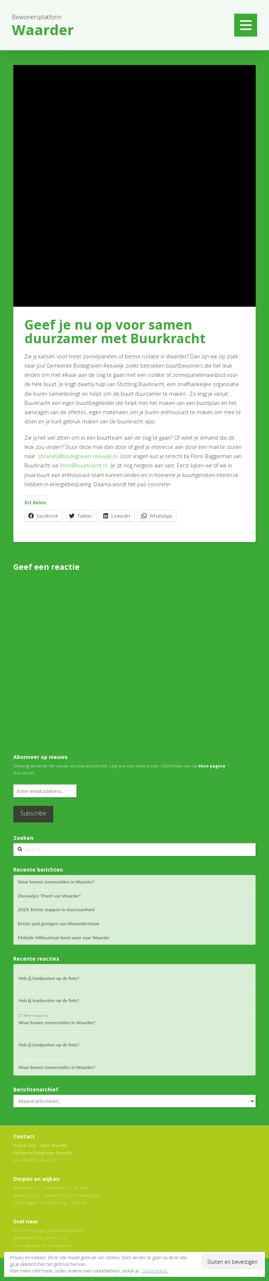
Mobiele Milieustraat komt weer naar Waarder (64, 937)
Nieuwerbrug (55, 1202)
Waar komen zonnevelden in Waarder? (56, 882)
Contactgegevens (57, 1245)
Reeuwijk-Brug (58, 1195)
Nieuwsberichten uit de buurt (40, 1237)
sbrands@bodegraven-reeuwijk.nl (77, 456)
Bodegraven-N (26, 1187)
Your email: (23, 773)
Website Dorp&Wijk (67, 1230)
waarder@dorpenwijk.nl (35, 1160)
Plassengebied (88, 1195)
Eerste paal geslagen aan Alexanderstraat (58, 923)
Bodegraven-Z (56, 1187)
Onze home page (28, 1230)
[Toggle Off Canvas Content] (245, 25)
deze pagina (211, 766)
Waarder (79, 1202)
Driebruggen (25, 1202)
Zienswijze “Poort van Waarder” (49, 896)
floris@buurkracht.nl (83, 465)
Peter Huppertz (35, 1015)
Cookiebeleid (154, 1271)
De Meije (82, 1187)
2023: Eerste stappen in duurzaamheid (56, 909)
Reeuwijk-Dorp (26, 1195)
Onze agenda (25, 1245)
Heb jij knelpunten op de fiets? (49, 978)
